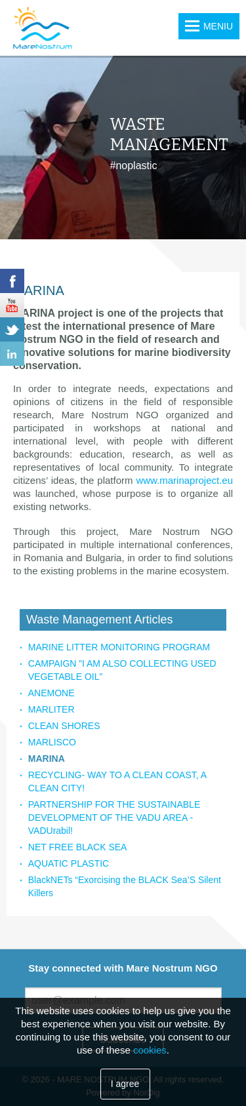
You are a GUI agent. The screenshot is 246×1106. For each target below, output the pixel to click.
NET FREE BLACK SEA (77, 847)
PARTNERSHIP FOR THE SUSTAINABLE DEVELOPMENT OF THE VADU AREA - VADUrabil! (114, 817)
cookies (150, 1050)
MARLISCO (52, 742)
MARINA (46, 758)
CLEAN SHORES (64, 726)
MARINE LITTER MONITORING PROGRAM (119, 647)
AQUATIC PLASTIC (68, 863)
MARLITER (51, 709)
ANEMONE (51, 693)
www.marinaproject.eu (184, 480)
